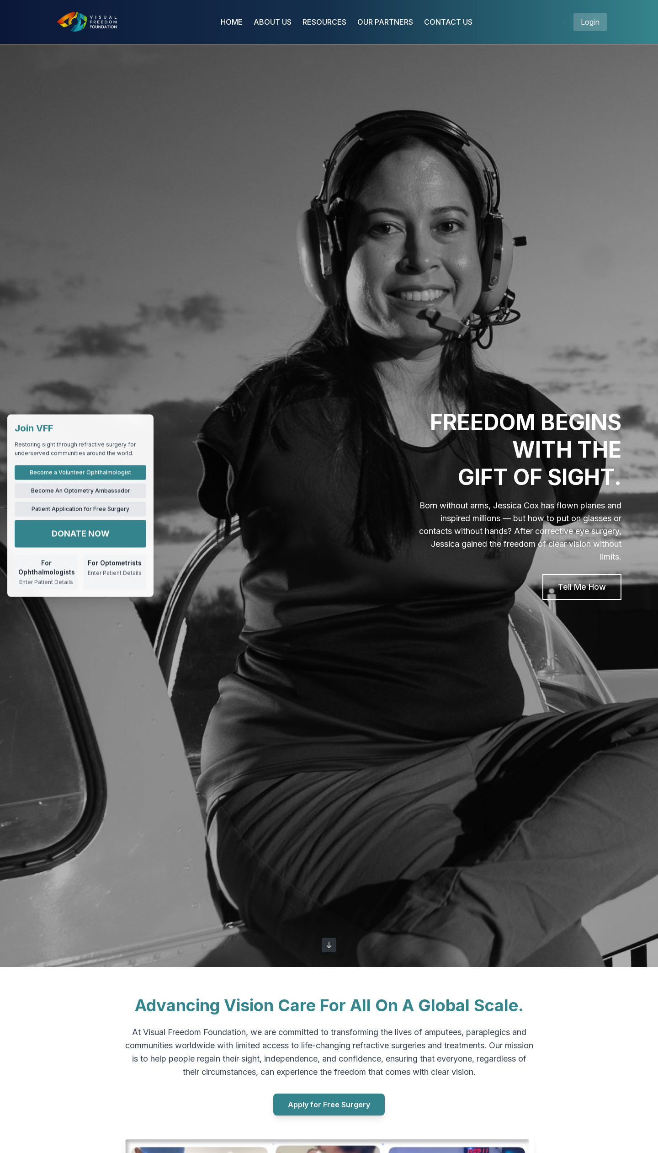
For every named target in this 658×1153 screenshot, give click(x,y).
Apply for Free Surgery (329, 1104)
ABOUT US (273, 22)
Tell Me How (582, 587)
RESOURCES (324, 22)
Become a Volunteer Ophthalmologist (80, 472)
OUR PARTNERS (385, 22)
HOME (232, 22)
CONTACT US (448, 22)
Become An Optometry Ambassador (80, 490)
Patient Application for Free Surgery (80, 508)
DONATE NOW (81, 533)
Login (590, 22)
